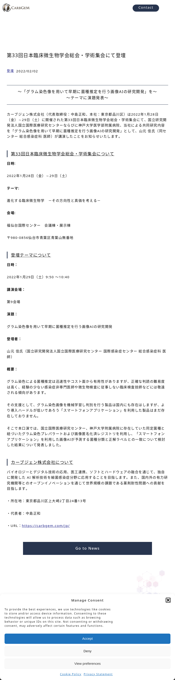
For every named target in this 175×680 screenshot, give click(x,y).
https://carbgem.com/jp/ (46, 525)
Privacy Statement (98, 674)
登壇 (10, 70)
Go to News (87, 548)
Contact (145, 7)
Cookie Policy (70, 674)
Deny (87, 651)
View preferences (87, 663)
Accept (87, 638)
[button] (168, 600)
